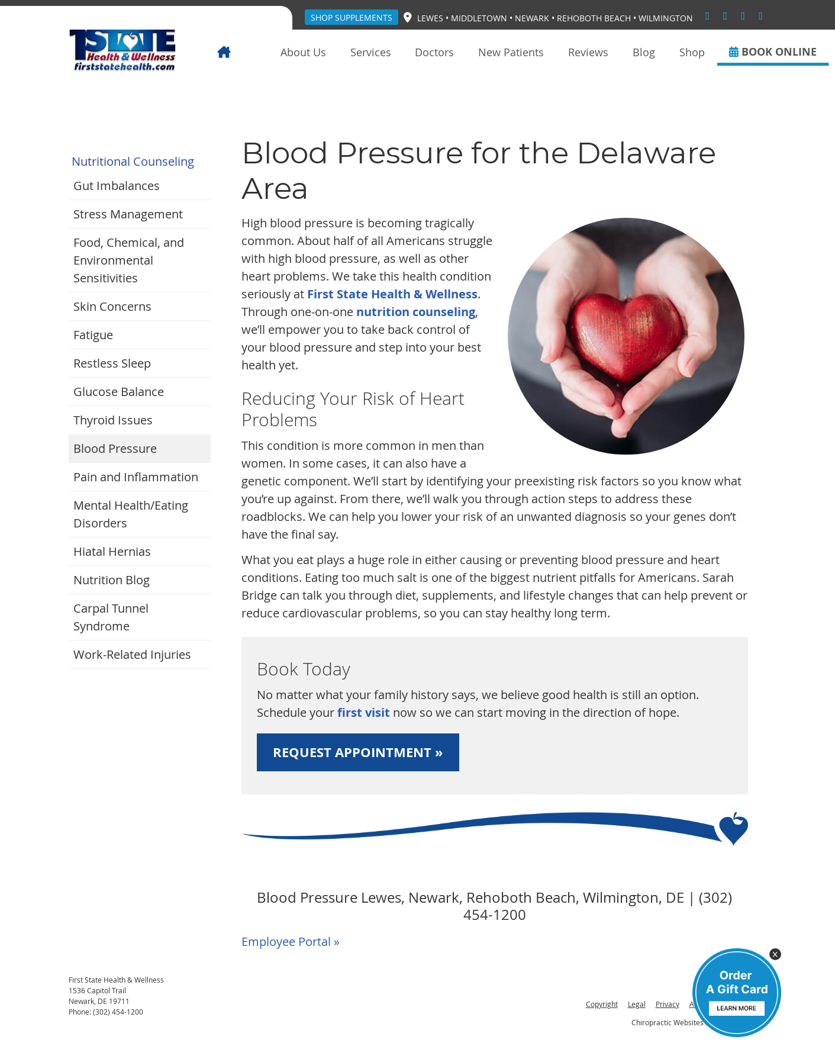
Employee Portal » (290, 941)
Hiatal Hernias (112, 551)
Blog (644, 52)
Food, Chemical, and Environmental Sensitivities (128, 260)
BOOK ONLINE (773, 51)
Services (370, 52)
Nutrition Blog (111, 580)
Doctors (434, 52)
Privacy (667, 1004)
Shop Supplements (351, 17)
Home (241, 52)
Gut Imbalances (116, 186)
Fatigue (93, 335)
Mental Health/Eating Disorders (130, 514)
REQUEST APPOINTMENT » (358, 752)
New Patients (511, 52)
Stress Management (128, 214)
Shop (692, 52)
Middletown (479, 18)
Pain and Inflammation (135, 477)
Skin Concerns (112, 306)
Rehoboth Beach (594, 18)
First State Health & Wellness (392, 294)
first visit (363, 712)
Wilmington (666, 18)
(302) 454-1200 (118, 1011)
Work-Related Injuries (132, 654)
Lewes (430, 18)
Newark (532, 18)
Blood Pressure (115, 448)
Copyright (602, 1004)
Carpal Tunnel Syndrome (111, 617)
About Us (303, 52)
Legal (637, 1004)
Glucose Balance (118, 392)
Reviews (588, 52)
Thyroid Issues (113, 420)
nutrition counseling (415, 312)
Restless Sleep (112, 363)
